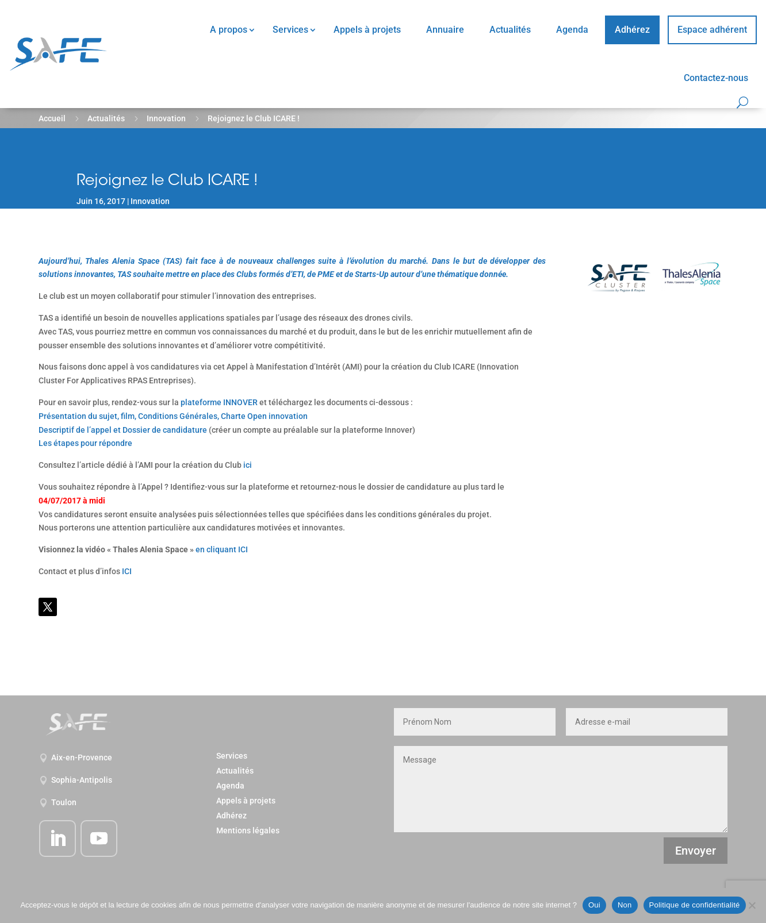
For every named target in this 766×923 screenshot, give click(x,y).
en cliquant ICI (222, 549)
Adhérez (632, 29)
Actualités (510, 29)
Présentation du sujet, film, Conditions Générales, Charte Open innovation (173, 416)
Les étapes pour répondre (85, 443)
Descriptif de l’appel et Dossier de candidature (123, 429)
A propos (228, 29)
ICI (127, 571)
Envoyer (695, 850)
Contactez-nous (716, 77)
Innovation (166, 118)
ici (247, 465)
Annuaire (445, 29)
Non (625, 905)
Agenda (572, 29)
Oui (594, 905)
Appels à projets (367, 29)
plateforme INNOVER (219, 402)
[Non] (751, 905)
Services (290, 29)
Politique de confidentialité (694, 905)
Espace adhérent (712, 29)
